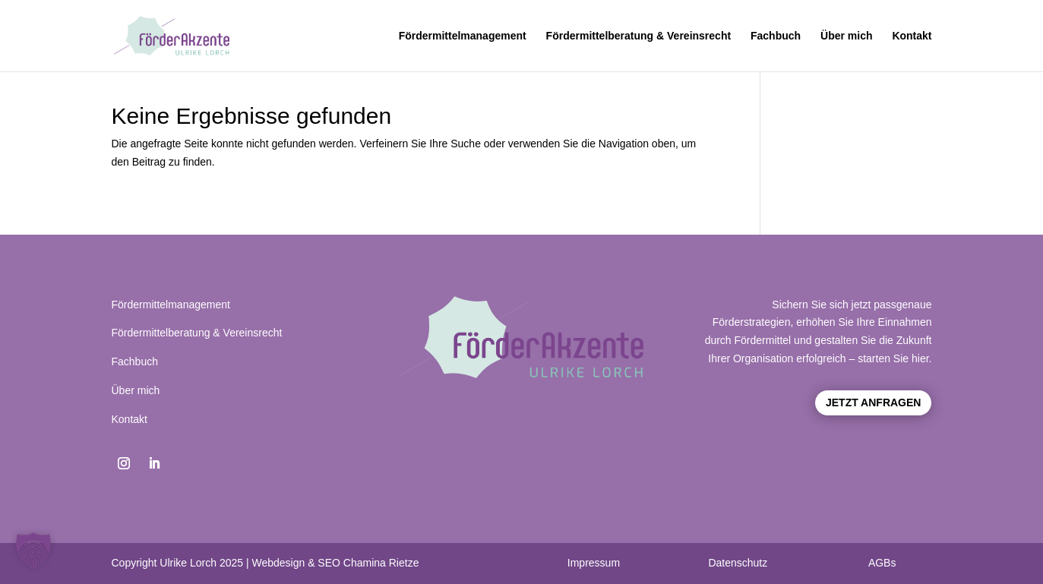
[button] (33, 550)
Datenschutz (737, 563)
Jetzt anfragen (873, 402)
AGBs (882, 563)
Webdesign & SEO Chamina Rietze (335, 563)
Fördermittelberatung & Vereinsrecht (639, 36)
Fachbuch (776, 36)
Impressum (593, 563)
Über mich (846, 36)
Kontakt (911, 36)
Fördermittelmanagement (462, 36)
